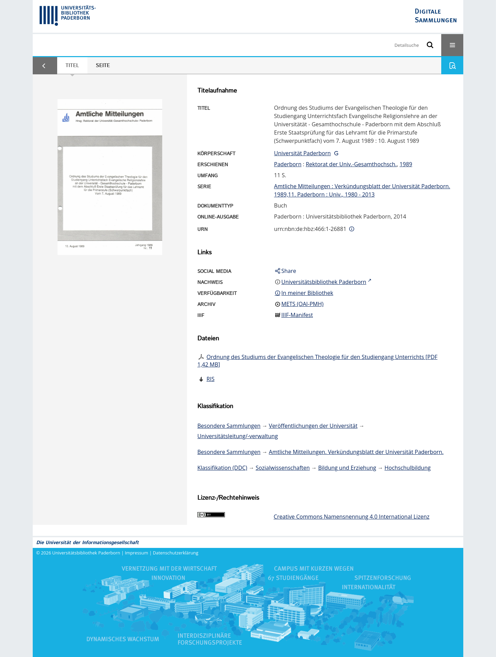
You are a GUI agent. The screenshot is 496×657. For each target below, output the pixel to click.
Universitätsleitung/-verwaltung (237, 436)
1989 (406, 164)
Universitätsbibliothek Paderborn (86, 553)
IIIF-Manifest (297, 315)
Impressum (136, 553)
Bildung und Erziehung (347, 467)
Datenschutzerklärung (175, 553)
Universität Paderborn (302, 153)
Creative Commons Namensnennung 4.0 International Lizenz (351, 516)
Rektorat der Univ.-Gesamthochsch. (351, 164)
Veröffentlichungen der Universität (313, 426)
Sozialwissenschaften (283, 467)
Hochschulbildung (407, 467)
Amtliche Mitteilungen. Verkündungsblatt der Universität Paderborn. (356, 452)
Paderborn (288, 164)
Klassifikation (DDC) (222, 467)
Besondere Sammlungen (228, 426)
